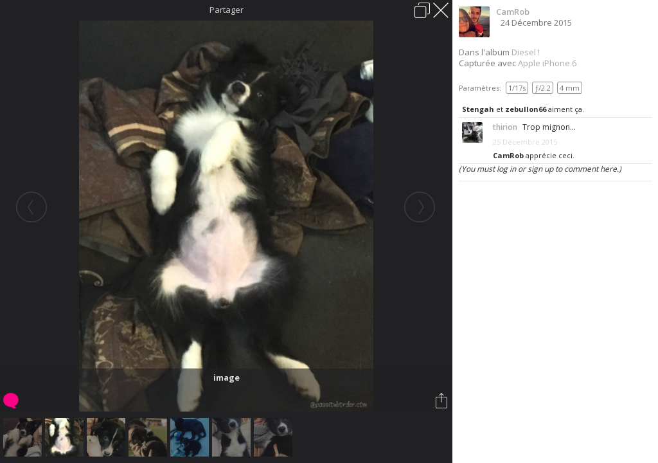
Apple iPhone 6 (547, 63)
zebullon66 (525, 109)
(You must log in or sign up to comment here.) (540, 168)
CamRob (512, 11)
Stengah (478, 109)
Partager (226, 9)
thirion (505, 127)
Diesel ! (525, 52)
